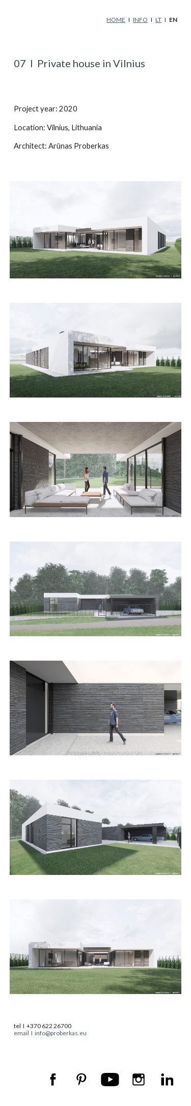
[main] (96, 19)
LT (158, 19)
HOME (115, 19)
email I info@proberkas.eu (50, 1033)
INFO (140, 19)
